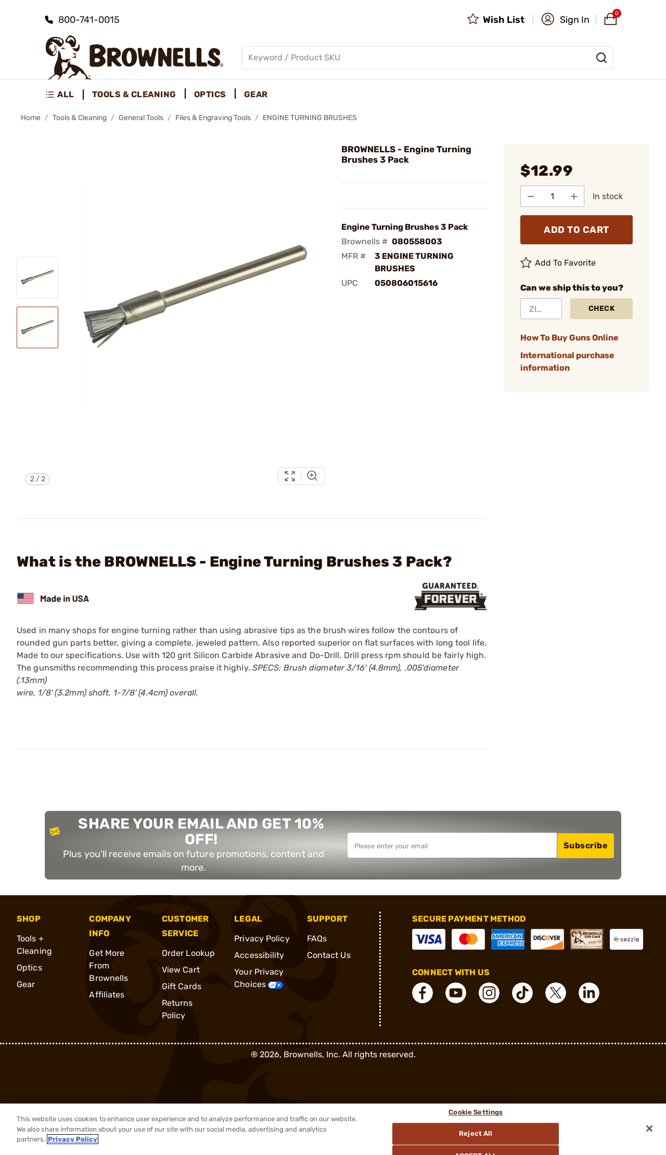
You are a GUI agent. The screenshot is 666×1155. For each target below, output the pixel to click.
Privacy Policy (261, 938)
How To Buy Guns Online (569, 337)
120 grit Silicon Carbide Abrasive (226, 655)
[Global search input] (427, 57)
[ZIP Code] (541, 308)
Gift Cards (181, 986)
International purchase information (567, 361)
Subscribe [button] (585, 845)
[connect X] (555, 992)
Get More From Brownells (108, 965)
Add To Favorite (558, 262)
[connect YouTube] (455, 992)
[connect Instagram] (489, 992)
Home (31, 117)
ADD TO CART (576, 229)
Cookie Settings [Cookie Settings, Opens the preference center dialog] (476, 1113)
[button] (565, 19)
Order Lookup (188, 953)
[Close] (649, 1128)
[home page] (134, 57)
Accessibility (259, 955)
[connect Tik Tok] (522, 992)
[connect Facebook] (422, 992)
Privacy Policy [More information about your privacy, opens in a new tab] (72, 1139)
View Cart (181, 970)
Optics (29, 968)
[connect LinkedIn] (589, 992)
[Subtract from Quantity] (531, 196)
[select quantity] (553, 196)
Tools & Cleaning (80, 117)
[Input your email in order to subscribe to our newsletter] (452, 845)
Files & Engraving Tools (213, 117)
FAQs (317, 938)
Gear (26, 984)
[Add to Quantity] (575, 196)
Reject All (476, 1134)
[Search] (601, 58)
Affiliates (106, 995)
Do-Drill (325, 655)
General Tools (141, 117)
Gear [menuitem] (256, 94)
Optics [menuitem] (210, 94)
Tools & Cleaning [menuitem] (134, 94)
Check (601, 308)
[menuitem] (64, 94)
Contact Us (329, 955)
